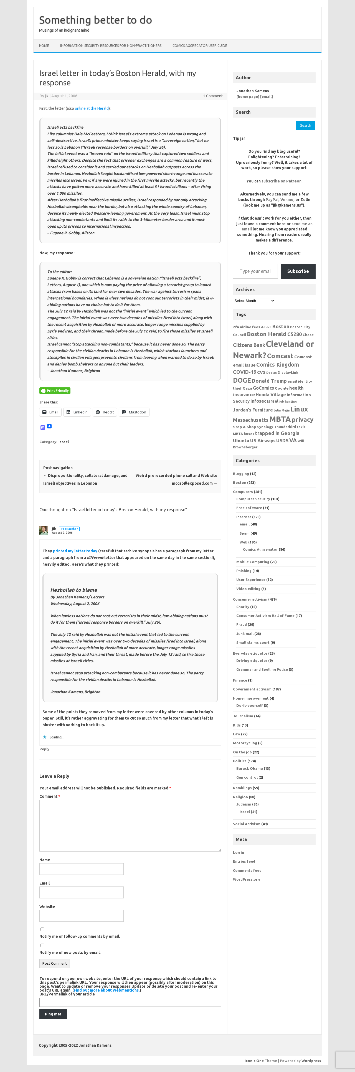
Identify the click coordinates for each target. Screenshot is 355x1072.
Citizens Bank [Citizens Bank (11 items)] (249, 345)
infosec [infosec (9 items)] (258, 400)
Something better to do (95, 20)
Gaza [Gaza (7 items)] (247, 388)
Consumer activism (250, 599)
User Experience (250, 579)
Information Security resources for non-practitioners (110, 45)
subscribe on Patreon (281, 181)
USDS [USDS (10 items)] (282, 440)
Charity (242, 607)
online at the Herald (92, 108)
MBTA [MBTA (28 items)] (280, 419)
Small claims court (253, 642)
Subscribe (298, 271)
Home (44, 45)
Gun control (247, 777)
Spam (245, 533)
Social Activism (246, 824)
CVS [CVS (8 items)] (261, 372)
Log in (238, 852)
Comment (49, 796)
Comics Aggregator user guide (200, 45)
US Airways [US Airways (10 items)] (262, 440)
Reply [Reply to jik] (44, 749)
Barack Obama (249, 768)
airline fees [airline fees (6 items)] (250, 327)
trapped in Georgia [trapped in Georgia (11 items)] (277, 433)
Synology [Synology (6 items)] (265, 427)
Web (243, 542)
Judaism (243, 804)
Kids (237, 725)
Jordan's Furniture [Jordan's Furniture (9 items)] (253, 409)
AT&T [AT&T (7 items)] (266, 327)
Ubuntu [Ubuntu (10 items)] (241, 440)
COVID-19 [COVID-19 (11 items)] (244, 372)
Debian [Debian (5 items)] (271, 372)
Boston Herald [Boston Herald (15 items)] (266, 334)
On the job (242, 752)
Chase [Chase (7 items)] (308, 334)
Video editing (248, 589)
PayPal (272, 199)
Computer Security (253, 499)
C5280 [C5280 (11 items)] (294, 334)
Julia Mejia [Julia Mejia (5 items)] (282, 410)
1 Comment (213, 96)
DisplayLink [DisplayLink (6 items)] (288, 372)
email (245, 524)
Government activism (252, 689)
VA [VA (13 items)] (293, 440)
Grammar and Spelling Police (262, 669)
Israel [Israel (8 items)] (272, 401)
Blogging (241, 474)
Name (44, 860)
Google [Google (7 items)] (281, 388)
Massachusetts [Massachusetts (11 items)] (250, 420)
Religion (240, 797)
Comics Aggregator (260, 549)
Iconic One (254, 1061)
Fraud (241, 624)
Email (44, 883)
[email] (266, 96)
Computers (243, 492)
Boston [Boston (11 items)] (280, 326)
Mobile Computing (252, 562)
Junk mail (244, 634)
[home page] (248, 96)
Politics (240, 761)
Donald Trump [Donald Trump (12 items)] (269, 381)
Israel (64, 442)
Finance (240, 680)
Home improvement (251, 698)
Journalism (243, 716)
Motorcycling (245, 743)
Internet (243, 517)
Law (236, 734)
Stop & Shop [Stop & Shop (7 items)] (244, 427)
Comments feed (247, 870)
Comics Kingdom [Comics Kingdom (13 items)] (277, 365)
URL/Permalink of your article (67, 994)
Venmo (286, 199)
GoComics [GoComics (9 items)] (263, 387)
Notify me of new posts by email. (70, 952)
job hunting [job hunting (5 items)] (288, 401)
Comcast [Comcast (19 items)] (280, 355)
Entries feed (244, 861)
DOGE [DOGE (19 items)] (242, 380)
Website (47, 907)
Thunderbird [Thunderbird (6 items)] (285, 427)
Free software (249, 508)
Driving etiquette (251, 660)
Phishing (244, 571)
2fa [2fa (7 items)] (236, 327)
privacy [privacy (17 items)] (302, 419)
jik (47, 96)
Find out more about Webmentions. (107, 990)
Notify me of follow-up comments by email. (79, 936)
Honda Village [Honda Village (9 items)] (271, 394)
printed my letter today (75, 551)
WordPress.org (246, 879)
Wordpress (311, 1061)
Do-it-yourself (249, 705)
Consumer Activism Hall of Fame (265, 616)
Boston (239, 482)
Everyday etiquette (250, 653)
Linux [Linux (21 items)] (299, 409)
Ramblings (242, 788)
